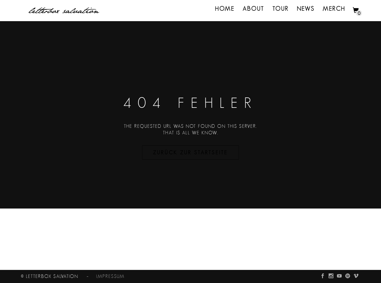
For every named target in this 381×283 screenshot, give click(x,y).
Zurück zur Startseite (190, 153)
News (306, 9)
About (253, 9)
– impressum (101, 276)
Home (225, 9)
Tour (280, 9)
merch (334, 9)
